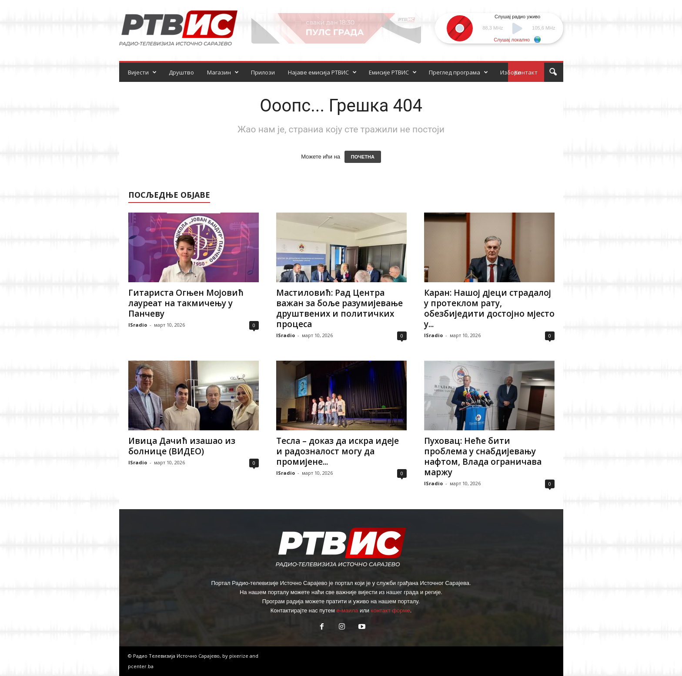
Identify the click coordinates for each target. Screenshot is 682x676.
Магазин (223, 72)
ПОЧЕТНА (362, 156)
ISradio (137, 324)
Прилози (263, 72)
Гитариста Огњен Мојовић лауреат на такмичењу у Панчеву (186, 303)
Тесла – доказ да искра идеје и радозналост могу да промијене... (337, 451)
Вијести (142, 72)
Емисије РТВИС (393, 72)
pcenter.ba (141, 666)
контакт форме (390, 610)
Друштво (181, 72)
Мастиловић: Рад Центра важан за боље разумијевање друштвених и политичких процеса (339, 308)
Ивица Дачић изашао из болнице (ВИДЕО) (181, 446)
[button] (552, 72)
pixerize (239, 655)
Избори (510, 72)
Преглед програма (458, 72)
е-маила (347, 610)
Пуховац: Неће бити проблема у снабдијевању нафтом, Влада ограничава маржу (483, 456)
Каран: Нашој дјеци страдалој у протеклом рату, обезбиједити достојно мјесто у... (489, 308)
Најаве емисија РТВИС (322, 72)
